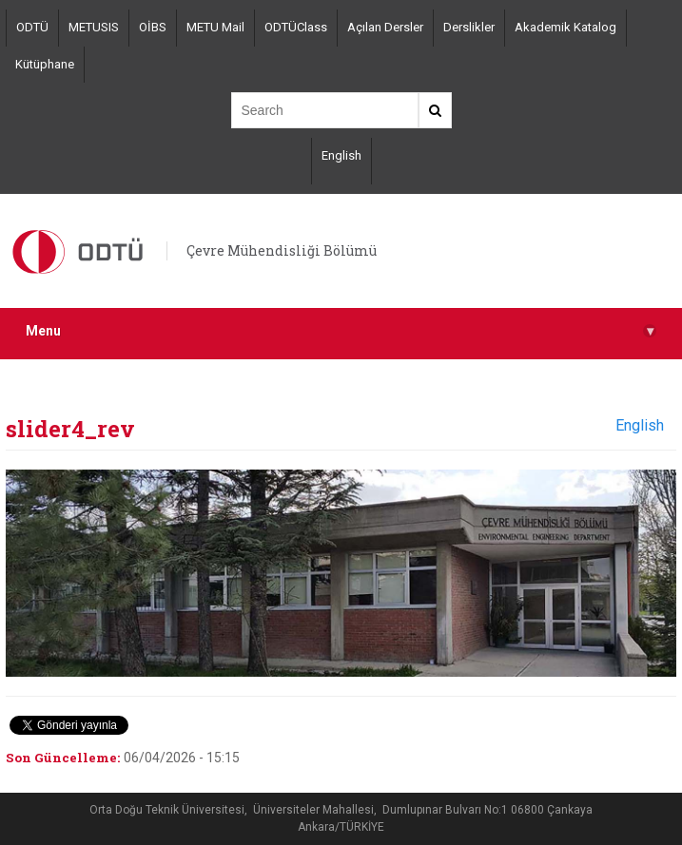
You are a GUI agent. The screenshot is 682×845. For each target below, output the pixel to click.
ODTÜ (32, 27)
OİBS (152, 27)
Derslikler (469, 27)
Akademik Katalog (565, 27)
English (341, 155)
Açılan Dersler (385, 27)
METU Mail (215, 27)
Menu (341, 331)
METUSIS (93, 27)
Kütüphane (44, 64)
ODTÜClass (295, 27)
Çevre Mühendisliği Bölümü (281, 250)
